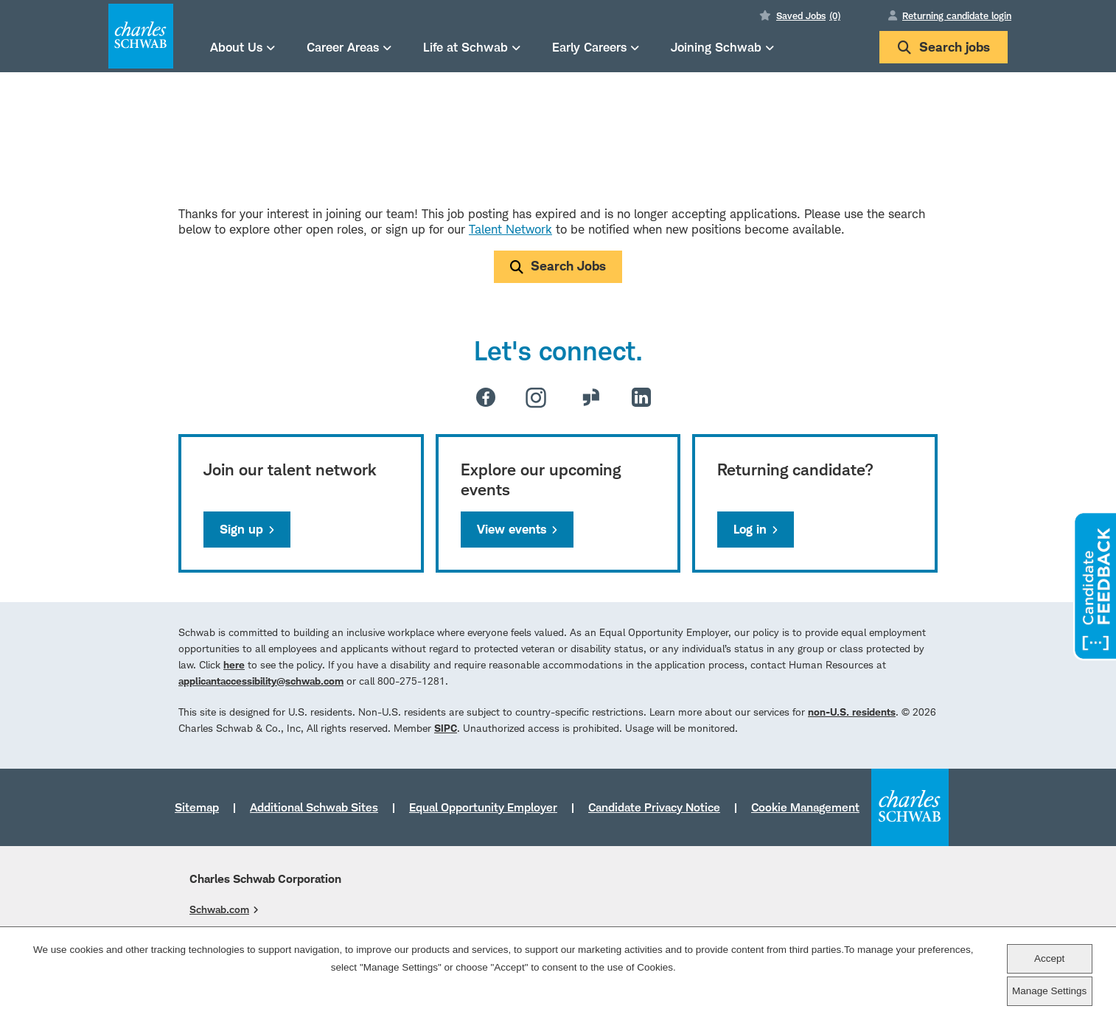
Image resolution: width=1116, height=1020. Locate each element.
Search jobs (944, 47)
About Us (236, 47)
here (234, 664)
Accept (1049, 958)
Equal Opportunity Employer (483, 807)
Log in (750, 529)
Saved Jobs (808, 15)
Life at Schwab (465, 47)
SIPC (445, 728)
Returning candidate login (956, 15)
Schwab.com (219, 909)
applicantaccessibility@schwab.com (260, 680)
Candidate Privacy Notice (654, 807)
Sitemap (197, 807)
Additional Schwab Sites (314, 807)
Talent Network (510, 229)
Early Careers (589, 47)
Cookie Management (805, 807)
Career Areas (343, 47)
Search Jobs (568, 265)
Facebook (485, 397)
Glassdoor (591, 397)
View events (511, 529)
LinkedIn (641, 397)
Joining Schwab (716, 47)
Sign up (241, 529)
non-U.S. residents (852, 711)
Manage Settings (1049, 990)
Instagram (536, 397)
